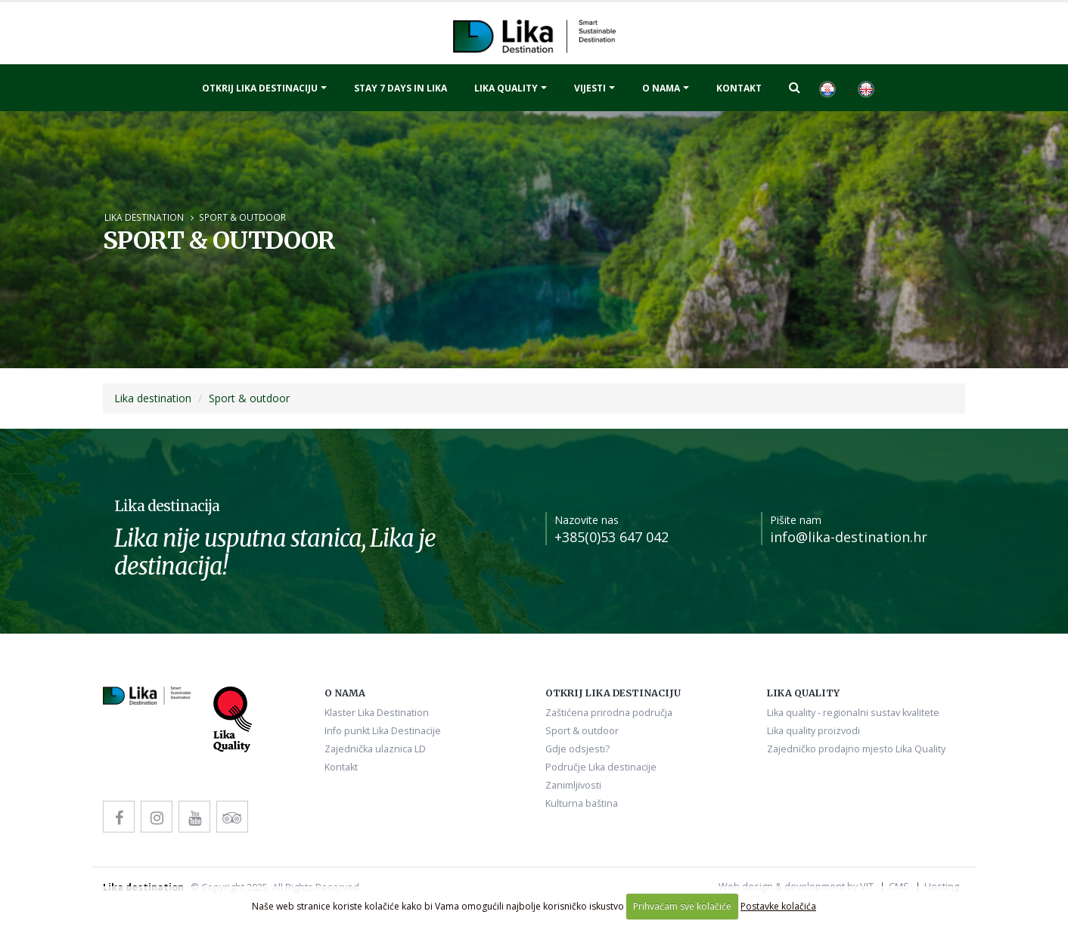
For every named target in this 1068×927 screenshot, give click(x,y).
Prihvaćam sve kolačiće (682, 906)
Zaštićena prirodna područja (608, 712)
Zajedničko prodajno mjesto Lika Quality (856, 749)
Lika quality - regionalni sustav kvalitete (853, 712)
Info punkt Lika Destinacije (382, 730)
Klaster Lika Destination (376, 712)
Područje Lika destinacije (601, 767)
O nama (661, 88)
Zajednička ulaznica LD (375, 749)
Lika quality (506, 88)
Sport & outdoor (242, 217)
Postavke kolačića (778, 906)
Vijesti (590, 88)
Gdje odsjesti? (577, 749)
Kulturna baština (581, 803)
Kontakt (739, 88)
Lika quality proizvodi (813, 730)
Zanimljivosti (573, 785)
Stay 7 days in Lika (400, 88)
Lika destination (144, 217)
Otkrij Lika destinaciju (260, 88)
